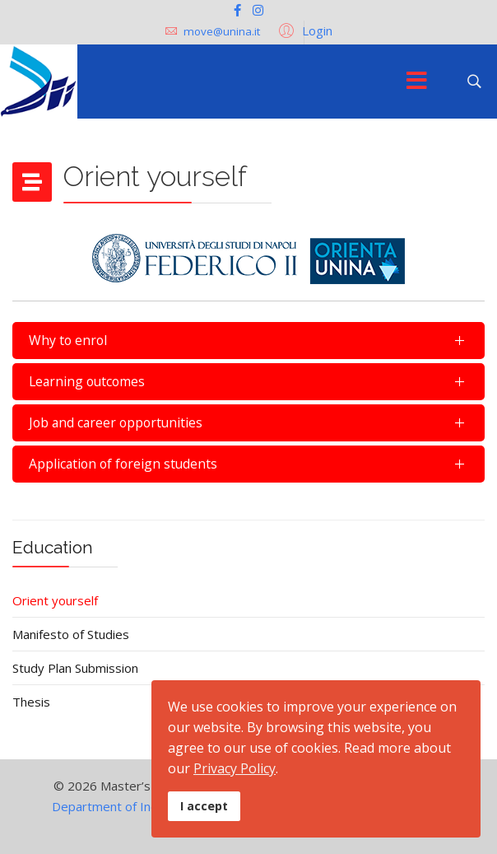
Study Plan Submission (75, 668)
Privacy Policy (234, 768)
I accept (204, 806)
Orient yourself (55, 600)
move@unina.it (221, 31)
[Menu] (416, 81)
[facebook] (237, 10)
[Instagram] (258, 10)
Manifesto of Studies (70, 634)
